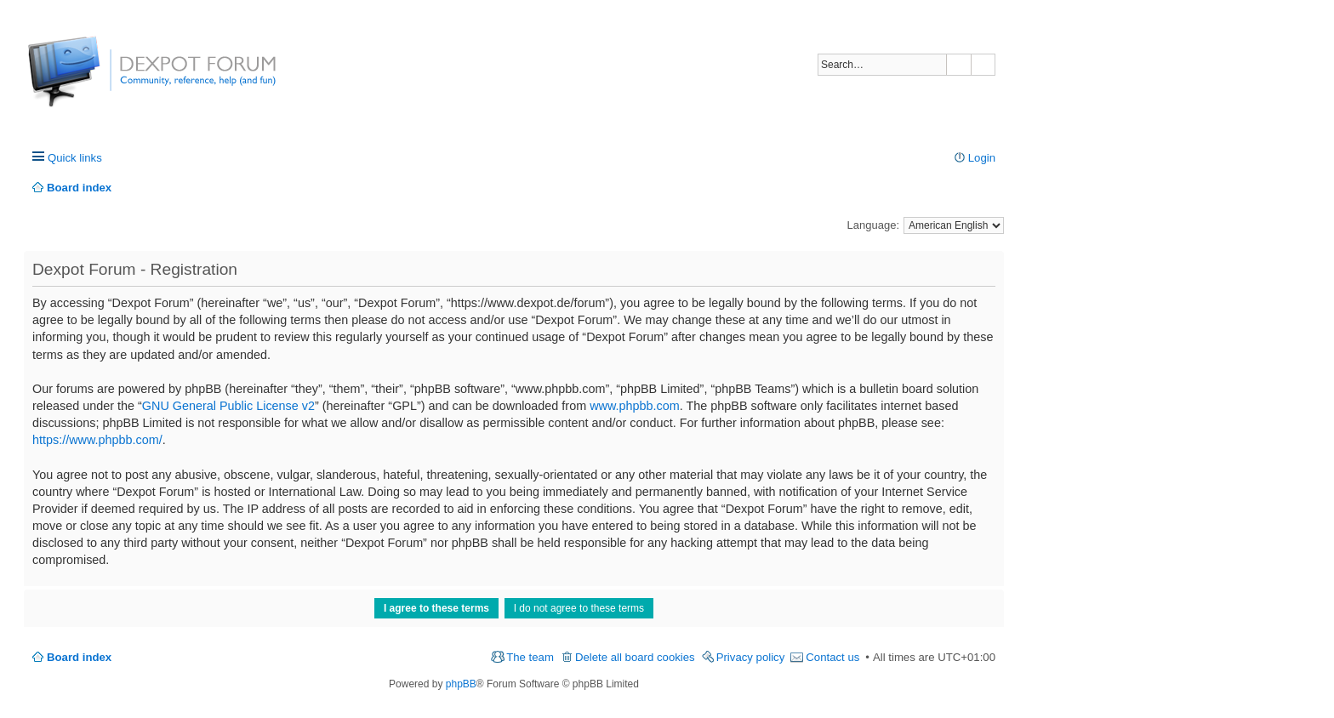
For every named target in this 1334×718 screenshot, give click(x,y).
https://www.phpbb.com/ (97, 440)
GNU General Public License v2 (228, 406)
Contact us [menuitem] (832, 657)
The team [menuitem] (530, 657)
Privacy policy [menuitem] (750, 657)
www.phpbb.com (635, 406)
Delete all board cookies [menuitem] (635, 657)
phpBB (461, 684)
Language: (873, 225)
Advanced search (983, 64)
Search (959, 64)
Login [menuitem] (981, 157)
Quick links (75, 157)
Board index (79, 657)
